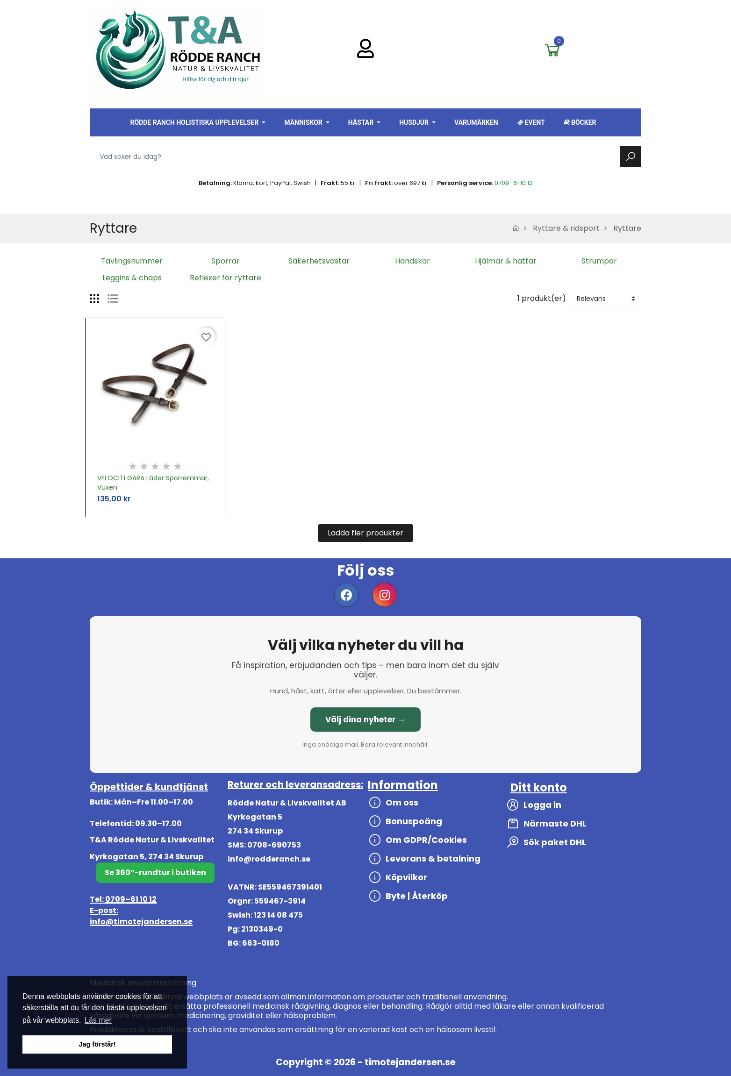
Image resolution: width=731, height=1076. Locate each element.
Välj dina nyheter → (365, 719)
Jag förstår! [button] (97, 1044)
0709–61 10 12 (513, 182)
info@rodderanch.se (269, 859)
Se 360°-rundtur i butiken (155, 872)
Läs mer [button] (98, 1020)
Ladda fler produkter (365, 532)
